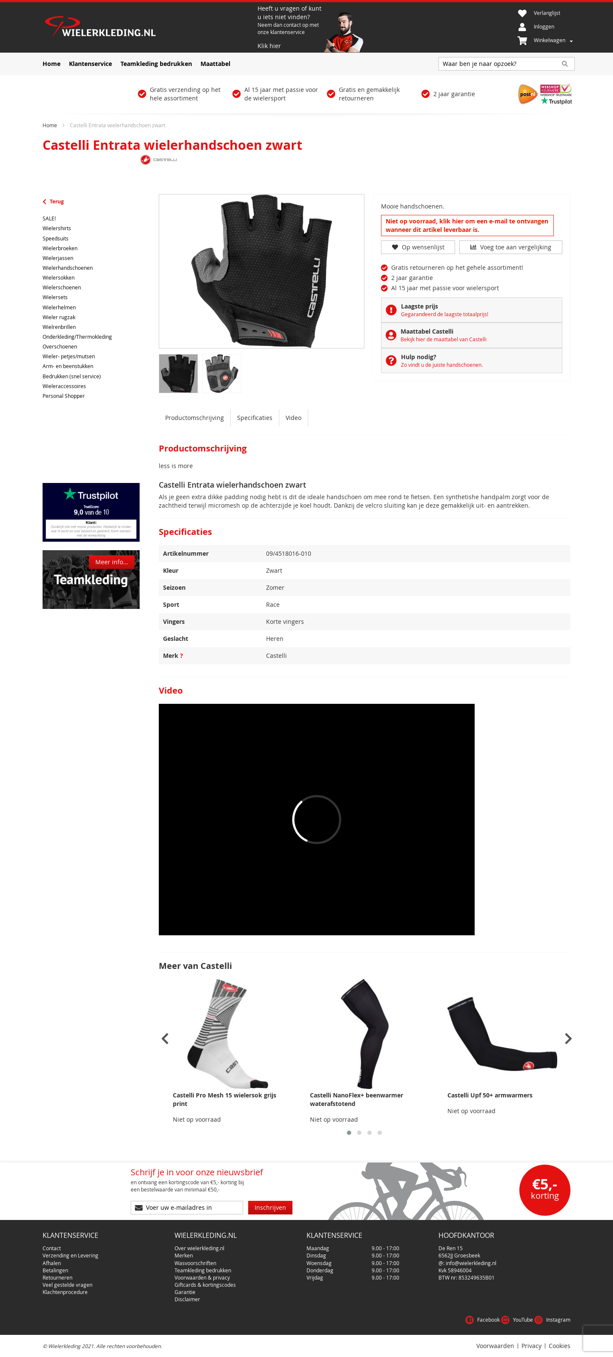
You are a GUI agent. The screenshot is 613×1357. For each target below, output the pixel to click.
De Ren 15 (450, 1248)
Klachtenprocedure (65, 1291)
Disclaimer (187, 1299)
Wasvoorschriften (195, 1263)
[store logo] (149, 27)
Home (50, 125)
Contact (52, 1248)
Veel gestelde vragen (67, 1284)
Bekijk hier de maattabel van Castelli (444, 339)
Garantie (185, 1291)
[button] (349, 1132)
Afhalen (52, 1263)
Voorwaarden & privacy (202, 1277)
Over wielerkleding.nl (199, 1248)
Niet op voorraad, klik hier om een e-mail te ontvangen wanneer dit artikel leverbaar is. (467, 225)
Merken (184, 1255)
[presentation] (165, 1039)
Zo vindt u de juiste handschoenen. (442, 364)
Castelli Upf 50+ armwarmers (490, 1095)
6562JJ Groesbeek (459, 1255)
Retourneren (57, 1277)
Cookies (559, 1345)
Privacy (531, 1345)
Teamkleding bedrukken (203, 1270)
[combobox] (506, 64)
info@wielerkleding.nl (471, 1263)
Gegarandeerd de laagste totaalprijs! (444, 314)
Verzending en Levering (70, 1255)
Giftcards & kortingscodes (205, 1284)
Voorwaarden (495, 1345)
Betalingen (55, 1270)
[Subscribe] (270, 1207)
